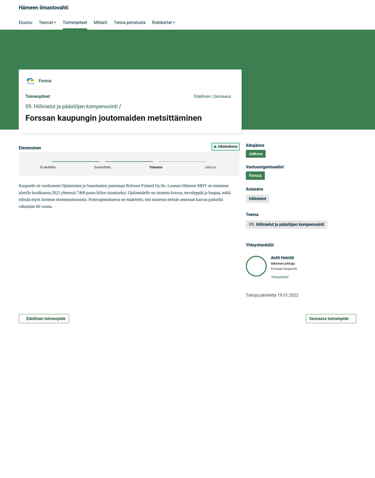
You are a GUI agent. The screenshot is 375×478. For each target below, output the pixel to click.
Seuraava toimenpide (331, 318)
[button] (47, 22)
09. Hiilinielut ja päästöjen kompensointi (72, 106)
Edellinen (200, 96)
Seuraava (224, 96)
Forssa (45, 80)
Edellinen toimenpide (44, 318)
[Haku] (350, 7)
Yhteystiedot (281, 277)
